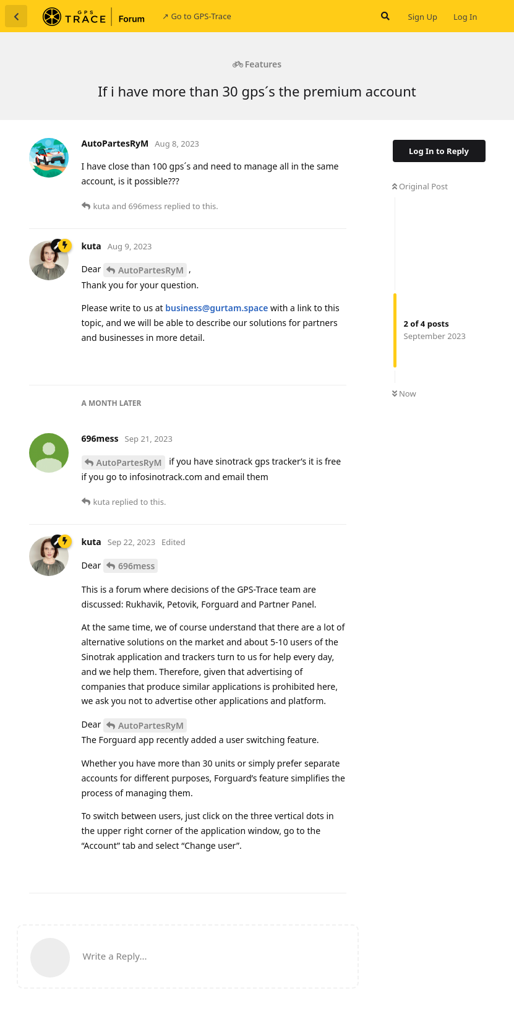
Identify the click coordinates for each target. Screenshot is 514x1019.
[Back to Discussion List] (16, 16)
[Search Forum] (384, 16)
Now (404, 393)
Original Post (420, 186)
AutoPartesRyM (151, 270)
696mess (136, 566)
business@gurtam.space (216, 308)
